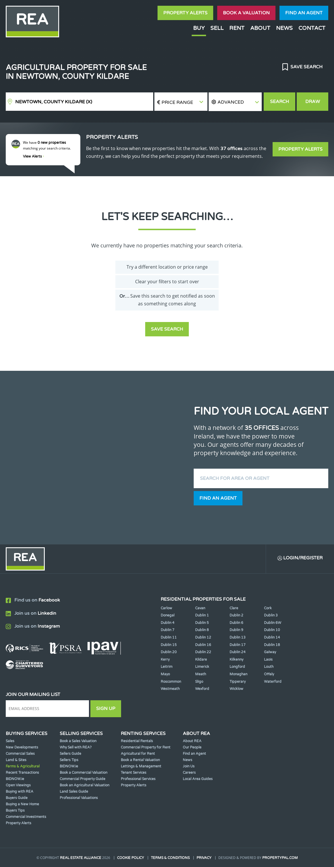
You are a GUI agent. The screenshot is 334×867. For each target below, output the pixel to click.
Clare (234, 608)
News (284, 28)
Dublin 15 (169, 645)
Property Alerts (185, 13)
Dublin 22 (203, 652)
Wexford (202, 689)
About (260, 28)
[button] (235, 101)
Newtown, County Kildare (53, 102)
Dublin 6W (272, 623)
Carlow (166, 608)
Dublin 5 (202, 623)
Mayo (165, 674)
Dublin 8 (202, 630)
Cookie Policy (130, 858)
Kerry (165, 659)
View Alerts (33, 156)
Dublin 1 (202, 615)
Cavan (200, 608)
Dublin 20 (169, 652)
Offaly (269, 674)
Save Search (306, 67)
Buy (199, 28)
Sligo (199, 682)
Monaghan (238, 674)
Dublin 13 (238, 637)
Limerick (202, 667)
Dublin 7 (167, 630)
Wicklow (236, 689)
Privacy (204, 858)
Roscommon (171, 682)
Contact (311, 28)
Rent (236, 28)
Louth (268, 667)
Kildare (201, 659)
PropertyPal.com (280, 858)
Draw (312, 101)
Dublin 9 (236, 630)
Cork (268, 608)
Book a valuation (246, 13)
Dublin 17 (238, 645)
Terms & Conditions (170, 858)
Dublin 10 (272, 630)
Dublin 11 (169, 637)
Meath (200, 674)
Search (279, 101)
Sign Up (105, 708)
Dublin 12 (203, 637)
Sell (217, 28)
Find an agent (304, 13)
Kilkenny (236, 659)
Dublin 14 (272, 637)
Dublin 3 (271, 615)
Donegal (167, 615)
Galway (270, 652)
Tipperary (238, 682)
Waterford (272, 682)
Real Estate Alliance (80, 858)
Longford (237, 667)
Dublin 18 (272, 645)
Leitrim (166, 667)
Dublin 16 (203, 645)
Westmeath (170, 689)
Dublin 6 (236, 623)
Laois (268, 659)
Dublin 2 (236, 615)
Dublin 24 (238, 652)
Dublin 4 (167, 623)
